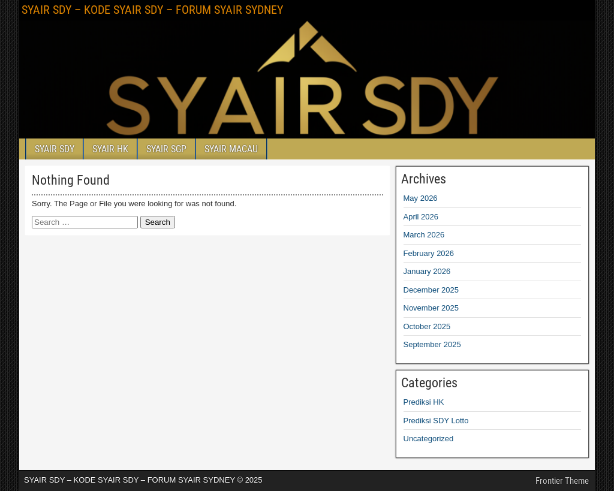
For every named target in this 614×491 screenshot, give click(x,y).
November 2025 (431, 307)
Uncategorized (429, 438)
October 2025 (427, 326)
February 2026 (429, 253)
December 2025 (431, 289)
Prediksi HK (424, 401)
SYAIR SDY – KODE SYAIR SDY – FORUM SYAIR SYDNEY (152, 9)
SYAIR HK (110, 149)
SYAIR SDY (54, 149)
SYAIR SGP (166, 149)
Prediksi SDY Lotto (436, 420)
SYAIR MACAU (231, 149)
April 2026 (421, 216)
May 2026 (421, 198)
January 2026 (427, 271)
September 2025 (432, 344)
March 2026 (424, 234)
